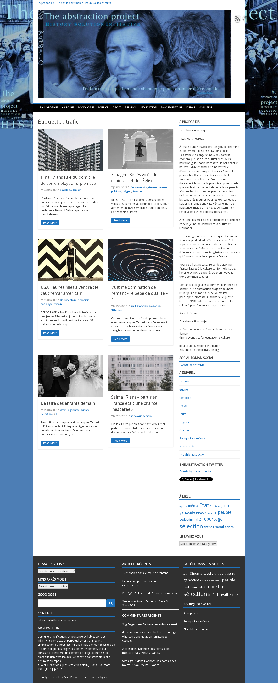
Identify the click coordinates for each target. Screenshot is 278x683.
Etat (204, 505)
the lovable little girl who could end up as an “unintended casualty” (149, 636)
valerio (108, 677)
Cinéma (184, 430)
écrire (229, 527)
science (102, 107)
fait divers (215, 506)
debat (190, 107)
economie (83, 300)
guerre (226, 505)
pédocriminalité (190, 519)
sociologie (85, 107)
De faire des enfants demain (68, 403)
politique (116, 191)
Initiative (201, 513)
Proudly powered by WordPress (57, 677)
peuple (224, 512)
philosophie (49, 107)
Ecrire (182, 414)
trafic (208, 527)
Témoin (184, 381)
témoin (77, 190)
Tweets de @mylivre (192, 364)
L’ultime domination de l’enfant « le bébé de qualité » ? (139, 293)
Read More (50, 223)
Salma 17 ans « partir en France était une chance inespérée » (134, 403)
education (149, 107)
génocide (187, 512)
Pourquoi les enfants (98, 3)
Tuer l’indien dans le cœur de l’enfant (145, 573)
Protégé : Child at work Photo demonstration (150, 593)
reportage (212, 519)
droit (116, 107)
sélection (191, 526)
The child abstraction (70, 3)
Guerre (152, 187)
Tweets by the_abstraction (195, 471)
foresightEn (129, 661)
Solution (206, 107)
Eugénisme (143, 306)
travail (218, 526)
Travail (183, 406)
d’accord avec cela (133, 632)
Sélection (137, 191)
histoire (67, 107)
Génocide (185, 398)
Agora (182, 506)
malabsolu (212, 513)
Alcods (126, 649)
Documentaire (171, 107)
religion (131, 107)
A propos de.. (47, 3)
